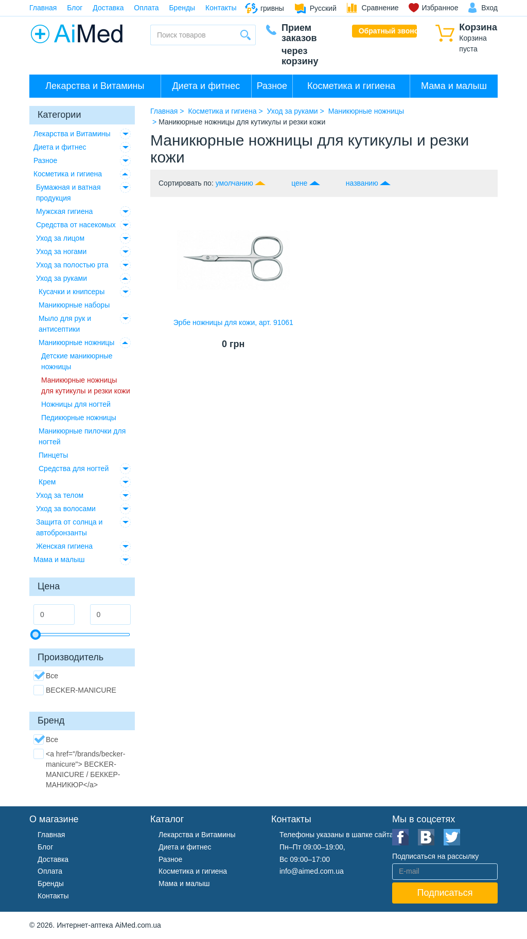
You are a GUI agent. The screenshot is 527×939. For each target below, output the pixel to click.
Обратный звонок (388, 31)
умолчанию (234, 183)
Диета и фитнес (206, 86)
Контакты (220, 8)
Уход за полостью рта (72, 265)
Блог (74, 8)
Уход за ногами (61, 251)
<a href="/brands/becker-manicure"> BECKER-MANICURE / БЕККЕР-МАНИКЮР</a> (79, 769)
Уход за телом (59, 495)
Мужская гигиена (64, 211)
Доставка (108, 8)
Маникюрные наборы (74, 305)
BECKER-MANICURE (74, 690)
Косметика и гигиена (351, 86)
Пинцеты (53, 455)
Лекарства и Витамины (94, 86)
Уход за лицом (60, 238)
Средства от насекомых (76, 225)
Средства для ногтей (74, 468)
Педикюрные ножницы (78, 417)
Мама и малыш (454, 86)
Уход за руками (61, 278)
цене (299, 183)
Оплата (146, 8)
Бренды (182, 8)
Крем (47, 482)
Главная (43, 8)
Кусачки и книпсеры (71, 291)
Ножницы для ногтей (76, 404)
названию (362, 183)
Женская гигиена (64, 546)
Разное (272, 86)
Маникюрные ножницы (76, 342)
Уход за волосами (66, 508)
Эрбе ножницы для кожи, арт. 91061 (233, 322)
